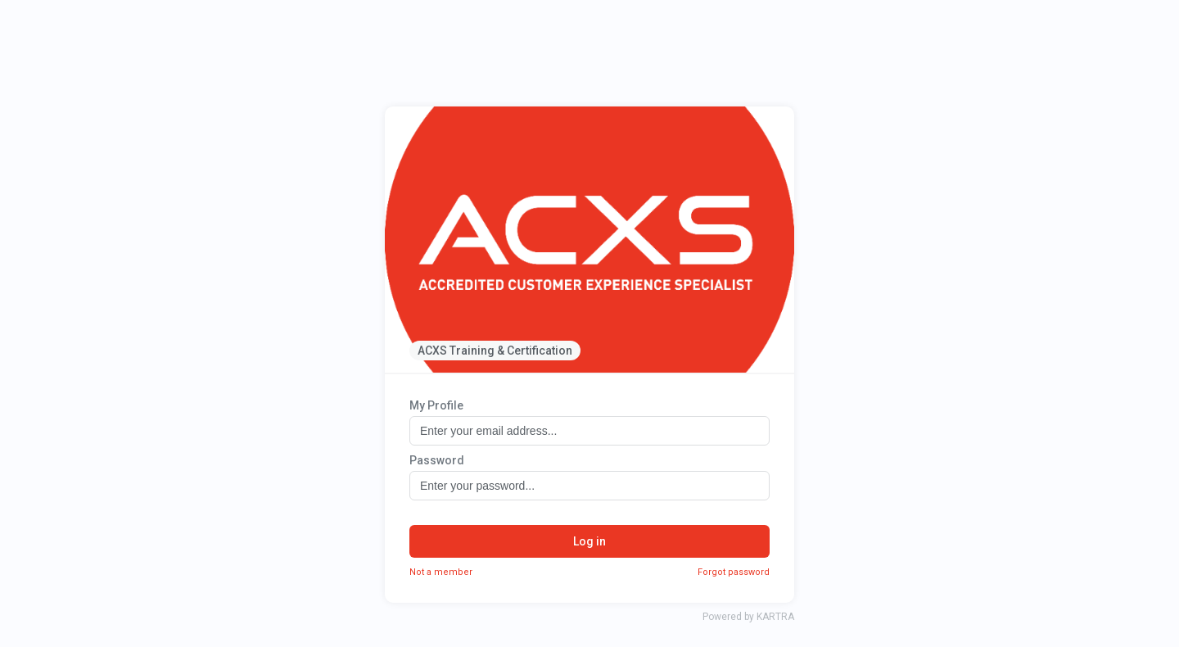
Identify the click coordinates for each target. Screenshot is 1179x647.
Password (436, 460)
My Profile (436, 405)
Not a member (440, 572)
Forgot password (734, 572)
